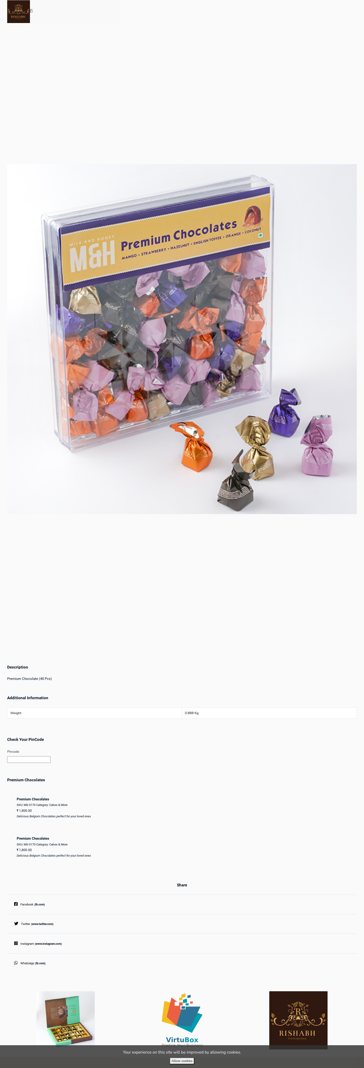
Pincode (13, 751)
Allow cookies (182, 1060)
